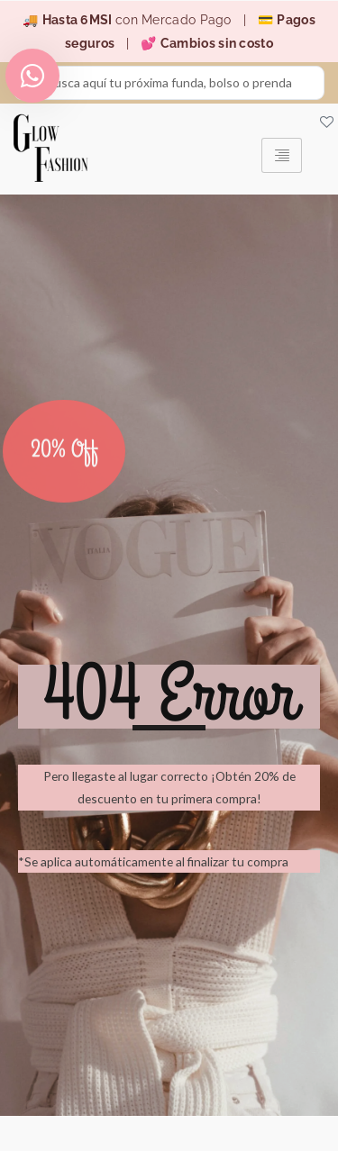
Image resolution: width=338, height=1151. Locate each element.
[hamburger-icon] (281, 155)
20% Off (64, 458)
